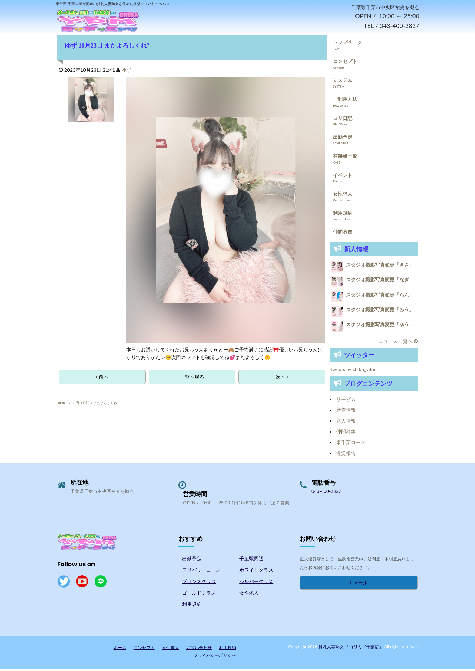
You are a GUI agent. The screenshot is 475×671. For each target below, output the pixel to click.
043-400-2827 (326, 493)
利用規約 (342, 214)
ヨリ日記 (342, 119)
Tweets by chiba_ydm (352, 371)
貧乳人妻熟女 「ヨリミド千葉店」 (350, 648)
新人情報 (346, 422)
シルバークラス (256, 583)
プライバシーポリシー (215, 656)
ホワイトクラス (256, 571)
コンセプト (345, 62)
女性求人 (342, 195)
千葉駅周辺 (251, 560)
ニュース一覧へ (398, 342)
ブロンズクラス (199, 583)
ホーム (120, 649)
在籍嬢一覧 (345, 157)
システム (342, 82)
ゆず (126, 72)
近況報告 (346, 454)
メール (359, 584)
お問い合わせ (199, 649)
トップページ (347, 44)
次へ (282, 378)
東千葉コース (350, 444)
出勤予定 (342, 138)
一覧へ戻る (192, 378)
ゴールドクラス (199, 594)
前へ (102, 378)
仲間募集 (342, 233)
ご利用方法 (345, 101)
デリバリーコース (201, 571)
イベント (342, 176)
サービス (346, 401)
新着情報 (346, 411)
